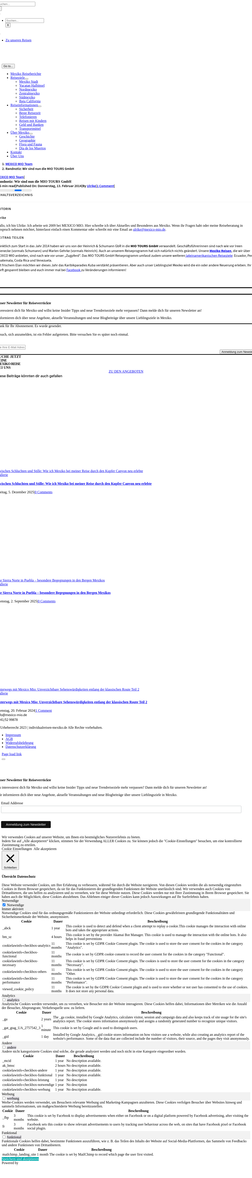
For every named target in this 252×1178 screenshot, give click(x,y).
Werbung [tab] (8, 1094)
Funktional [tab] (9, 1133)
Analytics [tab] (8, 995)
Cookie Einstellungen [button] (17, 849)
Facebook (73, 270)
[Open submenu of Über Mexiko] (31, 133)
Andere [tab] (7, 1043)
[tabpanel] (126, 952)
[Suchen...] (24, 20)
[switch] (4, 999)
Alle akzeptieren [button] (45, 849)
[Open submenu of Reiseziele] (26, 78)
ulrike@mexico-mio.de (149, 229)
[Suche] (7, 25)
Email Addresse (12, 803)
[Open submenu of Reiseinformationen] (39, 106)
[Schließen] (10, 860)
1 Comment (105, 186)
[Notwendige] (4, 904)
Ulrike (91, 186)
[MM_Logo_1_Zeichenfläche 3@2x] (126, 62)
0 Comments (43, 492)
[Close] (3, 759)
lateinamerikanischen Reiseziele (208, 255)
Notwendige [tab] (10, 901)
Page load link (12, 754)
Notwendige (15, 905)
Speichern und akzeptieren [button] (20, 1159)
